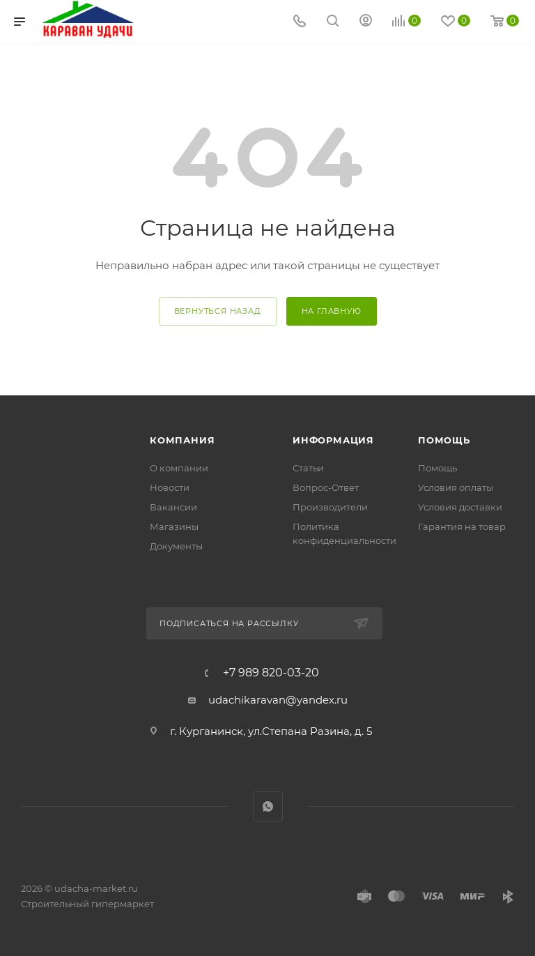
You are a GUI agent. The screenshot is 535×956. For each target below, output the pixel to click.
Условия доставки (460, 507)
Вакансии (173, 507)
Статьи (308, 467)
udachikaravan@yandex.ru (278, 699)
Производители (330, 507)
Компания (182, 440)
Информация (333, 440)
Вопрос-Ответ (326, 487)
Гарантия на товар (462, 526)
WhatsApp (268, 806)
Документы (176, 546)
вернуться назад (217, 311)
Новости (169, 487)
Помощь (444, 440)
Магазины (174, 526)
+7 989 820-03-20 (271, 672)
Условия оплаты (455, 487)
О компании (179, 467)
